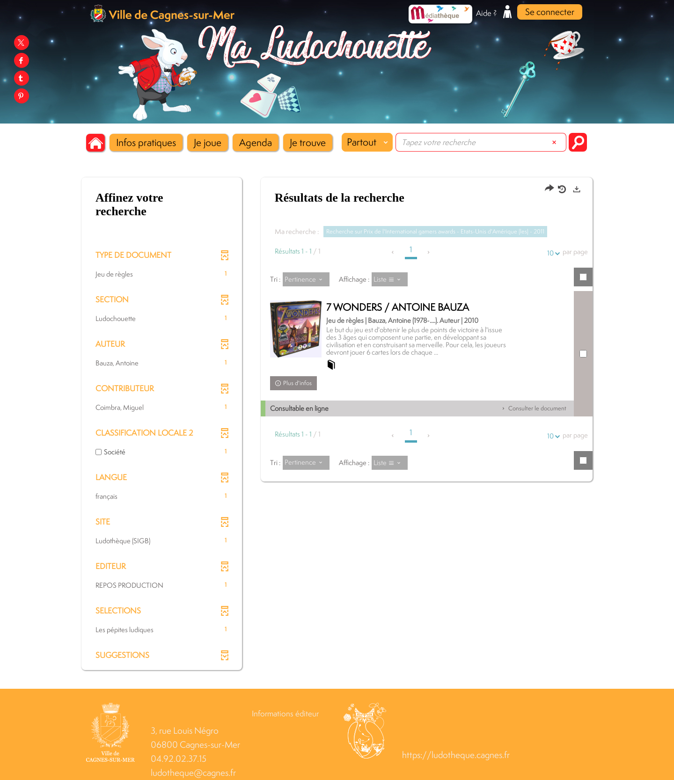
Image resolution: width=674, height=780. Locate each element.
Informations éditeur (285, 713)
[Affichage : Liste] (390, 279)
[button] (146, 142)
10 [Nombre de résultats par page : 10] (552, 253)
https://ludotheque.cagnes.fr (456, 755)
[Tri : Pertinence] (306, 279)
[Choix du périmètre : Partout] (367, 142)
